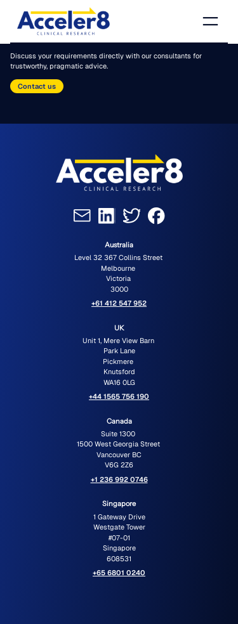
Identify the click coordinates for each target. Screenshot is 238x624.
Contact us (37, 86)
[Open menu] (210, 21)
